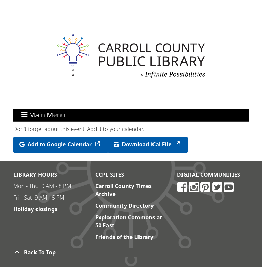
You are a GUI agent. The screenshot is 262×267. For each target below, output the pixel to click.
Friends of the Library (124, 237)
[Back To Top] (131, 252)
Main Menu (43, 115)
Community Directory (124, 205)
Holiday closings (35, 209)
